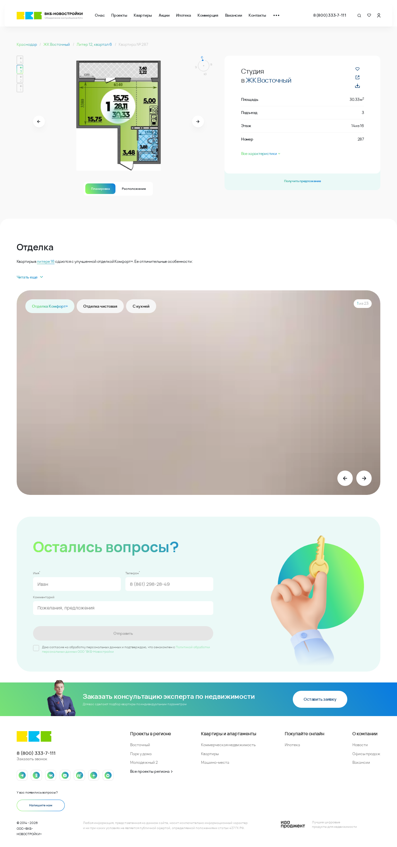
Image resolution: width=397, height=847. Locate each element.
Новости (360, 743)
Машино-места (215, 761)
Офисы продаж (366, 752)
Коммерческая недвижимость (228, 743)
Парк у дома (141, 752)
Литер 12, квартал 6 (95, 44)
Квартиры (143, 15)
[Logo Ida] (319, 823)
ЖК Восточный (57, 44)
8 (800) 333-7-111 (329, 15)
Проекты (119, 15)
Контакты (257, 15)
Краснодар (27, 44)
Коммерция (208, 15)
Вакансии (233, 15)
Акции (164, 15)
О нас (100, 15)
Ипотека (183, 15)
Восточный (140, 743)
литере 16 (46, 261)
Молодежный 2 (144, 761)
